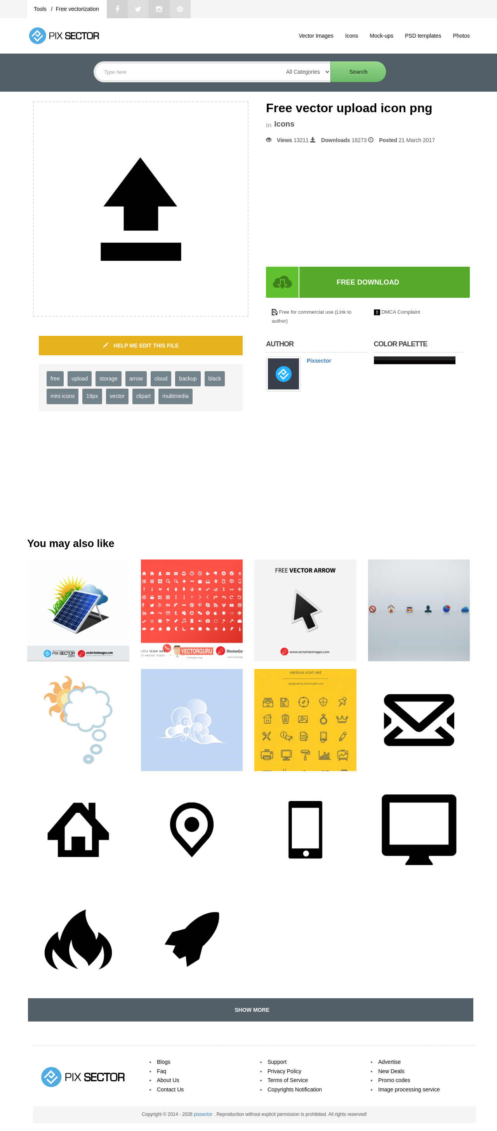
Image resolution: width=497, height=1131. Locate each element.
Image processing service (409, 1089)
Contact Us (170, 1089)
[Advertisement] (331, 205)
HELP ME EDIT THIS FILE (141, 345)
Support (277, 1062)
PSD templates (423, 36)
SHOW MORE (250, 1010)
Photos (461, 36)
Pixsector (319, 361)
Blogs (163, 1062)
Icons (351, 36)
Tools (41, 9)
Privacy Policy (284, 1071)
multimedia (175, 396)
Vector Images (316, 36)
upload (79, 378)
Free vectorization (77, 9)
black (215, 378)
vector (117, 396)
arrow (136, 378)
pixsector (204, 1114)
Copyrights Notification (295, 1089)
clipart (143, 396)
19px (92, 396)
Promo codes (394, 1080)
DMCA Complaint (400, 312)
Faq (161, 1071)
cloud (161, 378)
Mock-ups (381, 36)
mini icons (62, 396)
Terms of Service (288, 1080)
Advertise (389, 1062)
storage (108, 378)
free (55, 378)
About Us (168, 1080)
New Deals (391, 1071)
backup (187, 378)
